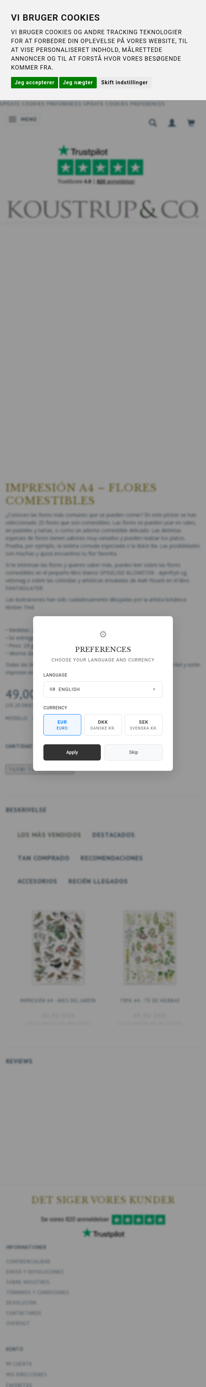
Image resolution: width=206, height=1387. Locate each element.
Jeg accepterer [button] (34, 82)
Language (55, 675)
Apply (72, 752)
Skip (133, 752)
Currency (55, 707)
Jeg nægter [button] (78, 82)
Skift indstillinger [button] (124, 82)
